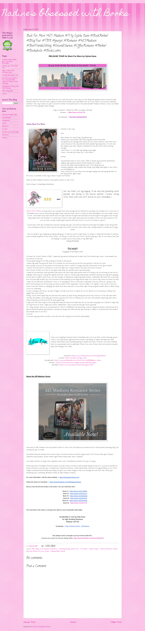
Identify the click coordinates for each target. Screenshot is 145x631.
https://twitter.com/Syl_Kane (76, 358)
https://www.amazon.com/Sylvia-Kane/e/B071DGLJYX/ (76, 363)
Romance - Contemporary (60, 549)
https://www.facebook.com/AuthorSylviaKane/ (89, 356)
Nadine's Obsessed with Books (65, 14)
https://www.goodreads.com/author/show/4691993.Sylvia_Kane (77, 360)
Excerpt (46, 549)
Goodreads (6, 118)
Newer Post (29, 622)
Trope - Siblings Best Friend (55, 551)
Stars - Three (88, 549)
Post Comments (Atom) (42, 627)
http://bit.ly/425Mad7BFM (78, 117)
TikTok (4, 123)
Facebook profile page (10, 132)
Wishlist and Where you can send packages (9, 61)
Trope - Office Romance (103, 549)
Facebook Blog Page (9, 115)
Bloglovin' (5, 126)
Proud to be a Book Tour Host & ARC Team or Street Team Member (10, 80)
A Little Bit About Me (10, 75)
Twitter (5, 129)
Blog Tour (39, 549)
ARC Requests (7, 91)
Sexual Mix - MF (77, 549)
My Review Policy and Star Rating (10, 87)
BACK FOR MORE (33, 211)
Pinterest (5, 135)
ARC (33, 549)
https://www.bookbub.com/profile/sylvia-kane (76, 365)
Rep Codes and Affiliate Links (8, 71)
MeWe (4, 138)
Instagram (6, 120)
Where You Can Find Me (9, 67)
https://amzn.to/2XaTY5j (76, 112)
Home (73, 622)
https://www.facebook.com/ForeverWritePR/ (89, 538)
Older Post (116, 622)
